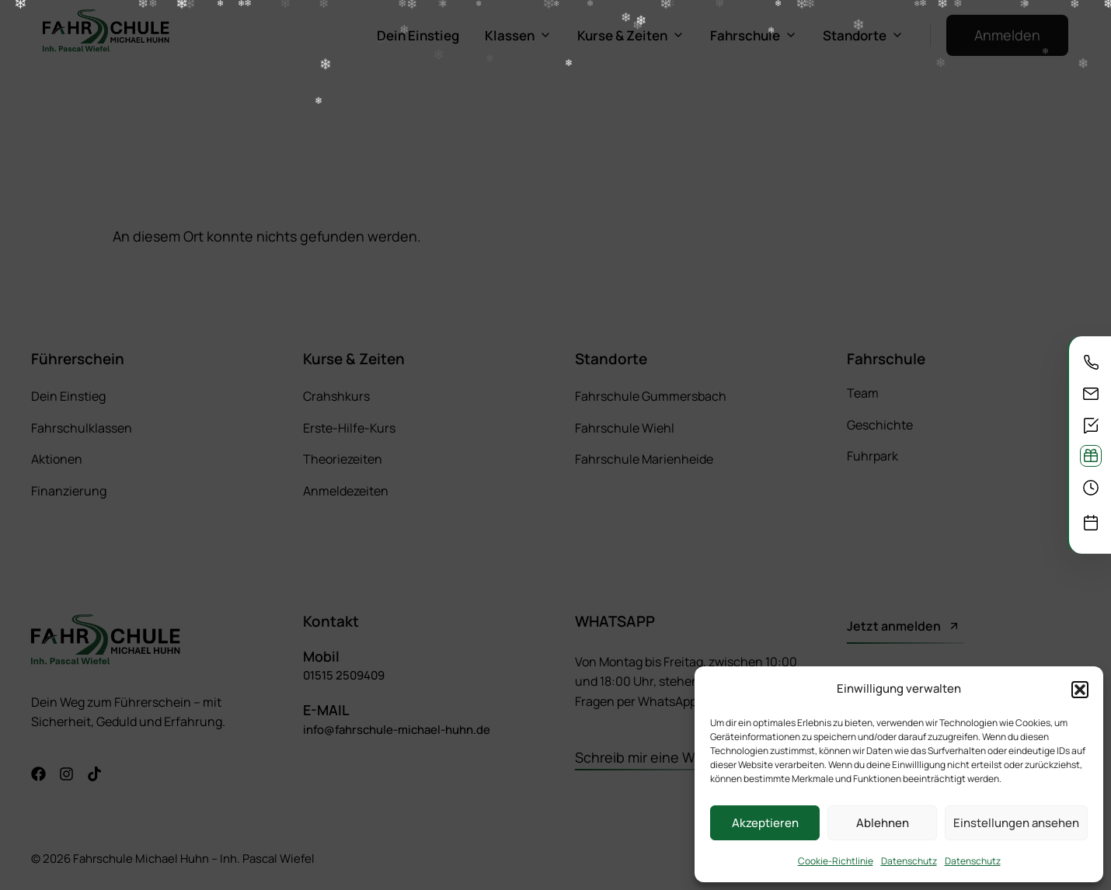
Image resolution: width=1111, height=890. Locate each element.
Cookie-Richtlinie (835, 860)
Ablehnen (882, 823)
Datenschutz (909, 860)
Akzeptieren (765, 823)
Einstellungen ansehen (1016, 823)
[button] (1080, 689)
